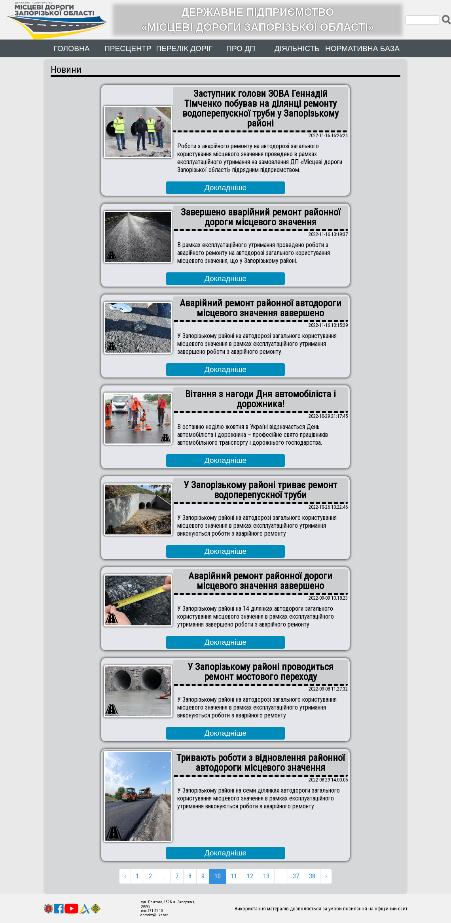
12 (250, 876)
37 (296, 876)
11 (234, 876)
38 (312, 876)
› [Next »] (326, 876)
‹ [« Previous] (125, 876)
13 (266, 876)
